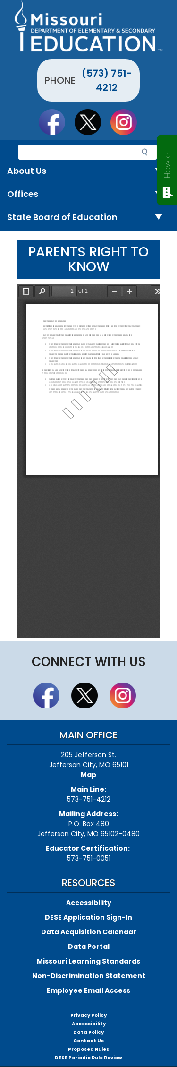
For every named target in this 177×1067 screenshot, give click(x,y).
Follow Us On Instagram (128, 122)
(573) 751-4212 (107, 80)
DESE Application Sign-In (88, 917)
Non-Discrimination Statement (88, 976)
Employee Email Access (88, 990)
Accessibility (88, 902)
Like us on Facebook (56, 122)
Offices (88, 194)
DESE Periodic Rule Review (88, 1057)
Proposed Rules (88, 1049)
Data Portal (89, 946)
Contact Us (88, 1040)
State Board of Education (88, 217)
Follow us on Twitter (92, 122)
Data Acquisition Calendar (88, 932)
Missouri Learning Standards (88, 961)
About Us (88, 171)
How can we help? (167, 161)
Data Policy (88, 1032)
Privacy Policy (88, 1015)
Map (88, 774)
